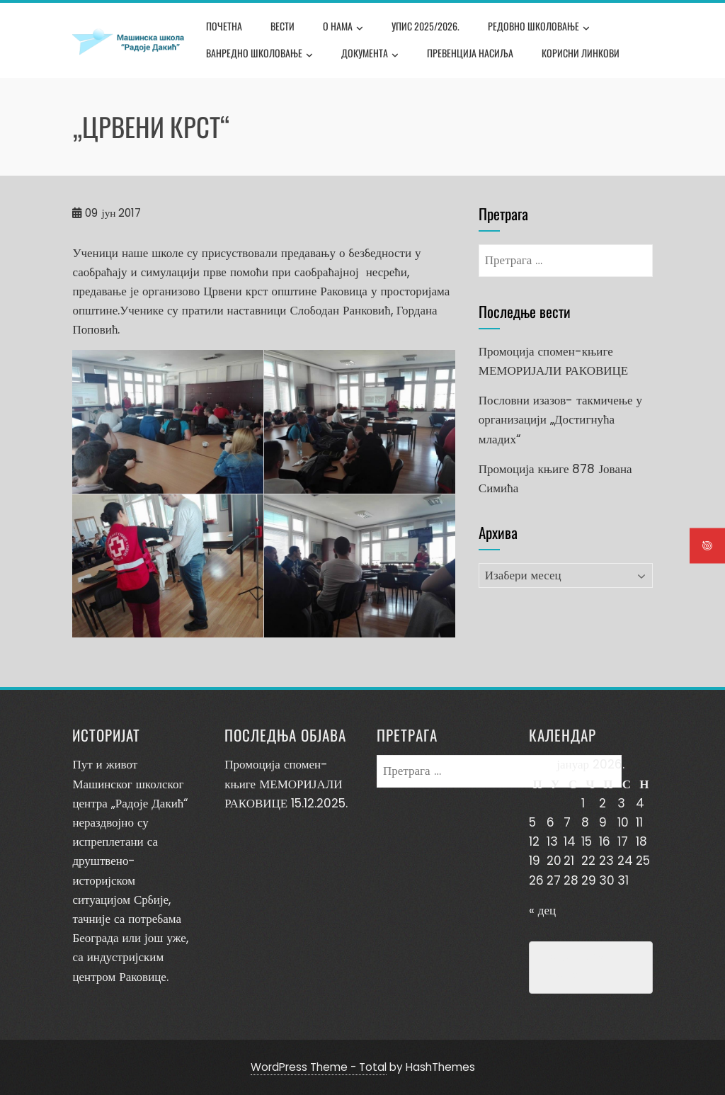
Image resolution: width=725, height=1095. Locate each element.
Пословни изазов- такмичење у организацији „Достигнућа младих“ (560, 419)
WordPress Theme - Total (319, 1067)
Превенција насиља (470, 52)
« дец (542, 910)
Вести (282, 25)
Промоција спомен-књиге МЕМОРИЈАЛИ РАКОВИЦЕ (283, 783)
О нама (343, 27)
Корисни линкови (581, 52)
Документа (370, 54)
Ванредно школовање (259, 54)
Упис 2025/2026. (425, 25)
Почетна (224, 25)
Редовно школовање (539, 27)
